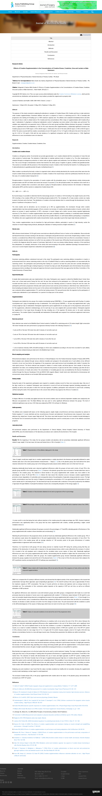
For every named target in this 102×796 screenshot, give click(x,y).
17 (60, 595)
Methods (51, 48)
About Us (17, 12)
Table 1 (63, 442)
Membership (70, 12)
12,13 (56, 461)
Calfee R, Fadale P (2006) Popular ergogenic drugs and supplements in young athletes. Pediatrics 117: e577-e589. (45, 686)
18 (75, 604)
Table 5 (76, 597)
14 (54, 531)
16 (54, 582)
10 (70, 325)
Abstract (51, 41)
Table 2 (40, 470)
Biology (19, 773)
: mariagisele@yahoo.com (27, 83)
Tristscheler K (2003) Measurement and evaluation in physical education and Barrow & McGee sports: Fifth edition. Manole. (48, 715)
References (51, 59)
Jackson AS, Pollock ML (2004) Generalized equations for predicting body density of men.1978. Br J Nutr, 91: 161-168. (47, 721)
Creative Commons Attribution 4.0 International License (31, 792)
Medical (19, 771)
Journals (25, 12)
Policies (78, 12)
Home (10, 12)
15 (42, 542)
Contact (86, 12)
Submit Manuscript (36, 12)
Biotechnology (21, 777)
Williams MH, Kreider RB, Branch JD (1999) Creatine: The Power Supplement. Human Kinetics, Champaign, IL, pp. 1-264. (47, 709)
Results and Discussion (51, 52)
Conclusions (51, 55)
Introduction (51, 45)
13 (77, 484)
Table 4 (55, 558)
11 (23, 414)
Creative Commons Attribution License (70, 94)
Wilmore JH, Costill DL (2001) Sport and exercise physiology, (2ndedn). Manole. (36, 697)
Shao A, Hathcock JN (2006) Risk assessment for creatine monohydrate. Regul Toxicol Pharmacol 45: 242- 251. (45, 689)
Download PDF (87, 35)
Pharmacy (20, 775)
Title (51, 38)
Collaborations (60, 12)
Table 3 (38, 475)
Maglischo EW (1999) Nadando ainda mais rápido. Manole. (30, 718)
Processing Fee (48, 12)
